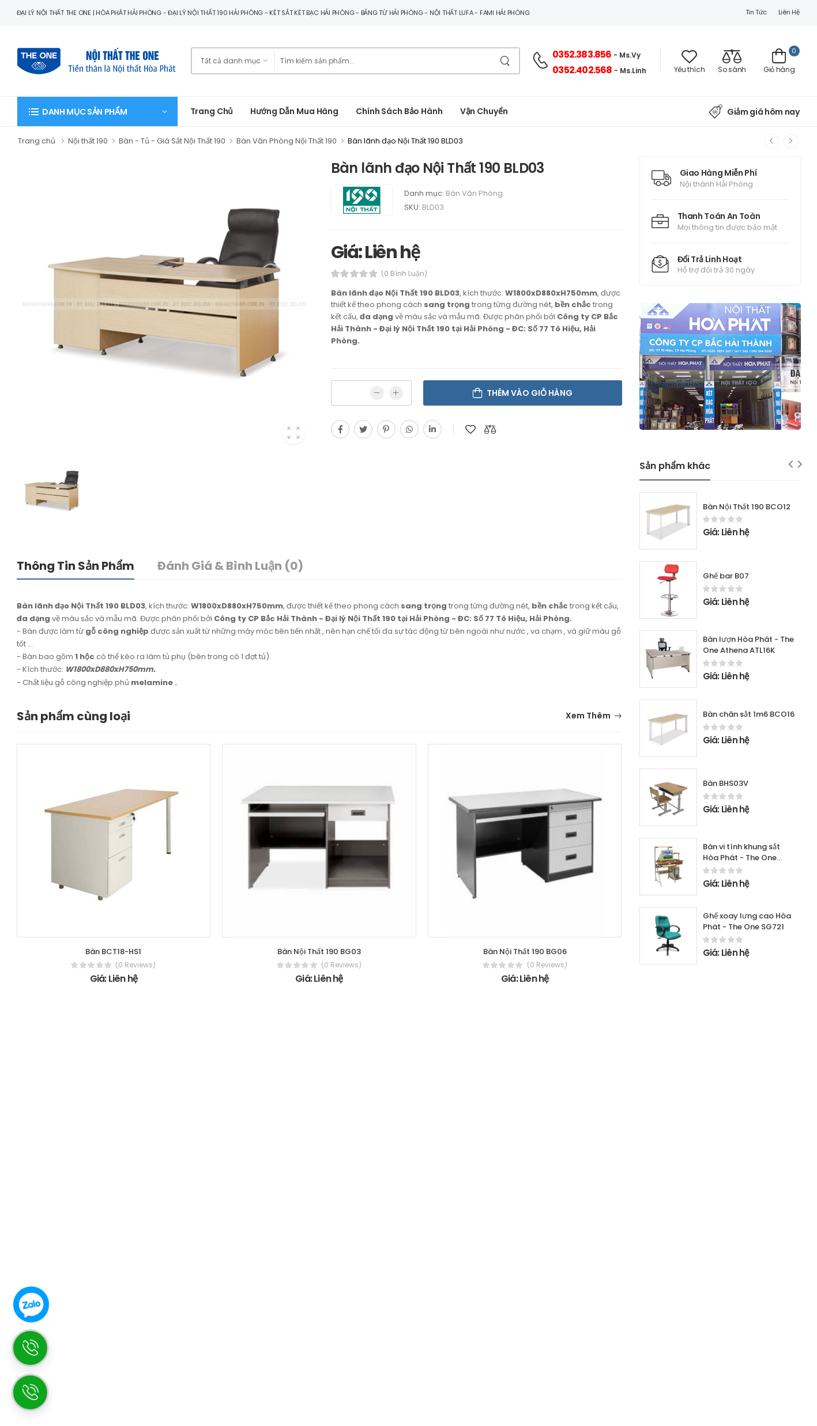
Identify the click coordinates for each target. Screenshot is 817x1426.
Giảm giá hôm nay (754, 112)
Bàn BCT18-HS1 (113, 951)
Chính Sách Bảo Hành (399, 111)
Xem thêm (588, 716)
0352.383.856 (581, 54)
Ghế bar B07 (726, 575)
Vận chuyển (484, 111)
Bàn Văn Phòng (474, 193)
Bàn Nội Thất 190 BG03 (319, 951)
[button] (97, 111)
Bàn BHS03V (725, 783)
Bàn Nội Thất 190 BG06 (525, 951)
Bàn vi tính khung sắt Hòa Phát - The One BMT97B (741, 857)
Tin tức (756, 12)
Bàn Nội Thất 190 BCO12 (746, 506)
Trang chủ (212, 111)
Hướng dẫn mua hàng (294, 111)
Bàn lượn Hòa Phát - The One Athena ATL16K (748, 645)
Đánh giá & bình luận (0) (230, 566)
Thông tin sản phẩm (75, 566)
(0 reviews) (135, 965)
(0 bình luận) (404, 273)
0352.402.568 (582, 70)
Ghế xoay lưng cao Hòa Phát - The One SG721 (747, 921)
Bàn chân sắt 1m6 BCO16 (749, 714)
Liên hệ (789, 12)
